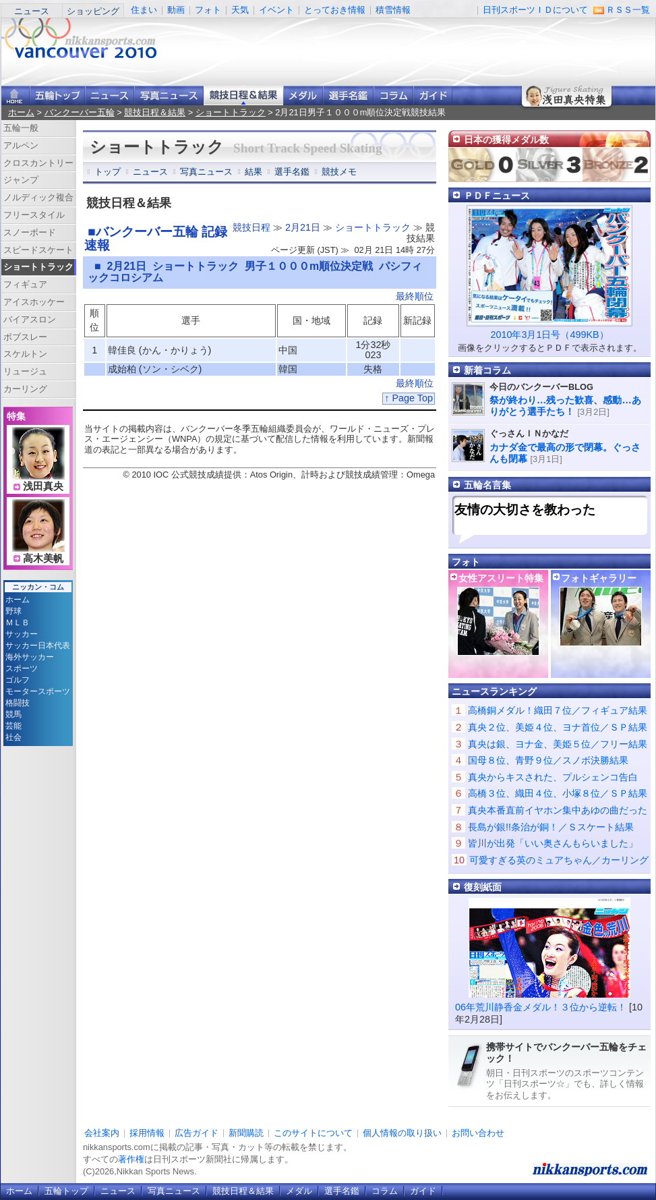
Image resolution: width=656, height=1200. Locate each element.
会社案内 (101, 1133)
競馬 (13, 714)
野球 (13, 611)
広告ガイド (196, 1133)
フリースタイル (34, 215)
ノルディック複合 (38, 197)
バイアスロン (29, 319)
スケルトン (25, 354)
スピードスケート (38, 250)
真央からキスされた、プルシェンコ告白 (553, 777)
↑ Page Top (408, 398)
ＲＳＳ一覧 (628, 10)
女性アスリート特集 (500, 578)
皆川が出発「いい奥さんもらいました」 (553, 843)
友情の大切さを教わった (524, 510)
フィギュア (25, 284)
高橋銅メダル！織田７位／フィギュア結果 (557, 710)
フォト (208, 10)
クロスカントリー (38, 163)
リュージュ (25, 371)
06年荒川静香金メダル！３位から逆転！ (540, 1007)
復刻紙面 (483, 887)
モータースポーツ (37, 691)
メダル (303, 95)
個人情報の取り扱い (402, 1133)
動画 (176, 10)
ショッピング (93, 11)
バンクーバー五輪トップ (57, 95)
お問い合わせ (478, 1133)
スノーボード (29, 232)
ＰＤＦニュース (497, 195)
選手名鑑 (348, 95)
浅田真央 (43, 486)
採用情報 (147, 1133)
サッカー (21, 634)
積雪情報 (393, 10)
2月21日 (302, 227)
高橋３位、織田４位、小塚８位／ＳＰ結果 (557, 793)
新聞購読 (246, 1133)
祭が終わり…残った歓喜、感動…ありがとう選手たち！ (565, 406)
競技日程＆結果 (243, 95)
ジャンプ (20, 180)
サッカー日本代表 (37, 645)
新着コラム (487, 370)
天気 (240, 10)
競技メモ (339, 172)
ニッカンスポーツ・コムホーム (15, 95)
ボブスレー (25, 337)
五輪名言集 (487, 485)
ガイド (432, 95)
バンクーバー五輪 (79, 112)
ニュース (31, 11)
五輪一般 (20, 128)
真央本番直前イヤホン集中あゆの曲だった (557, 810)
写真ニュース (169, 95)
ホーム (21, 112)
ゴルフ (17, 680)
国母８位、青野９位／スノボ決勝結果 (548, 760)
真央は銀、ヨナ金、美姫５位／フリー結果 (557, 744)
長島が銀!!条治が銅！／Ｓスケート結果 (551, 827)
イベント (276, 10)
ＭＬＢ (17, 622)
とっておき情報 (334, 10)
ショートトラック (231, 112)
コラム (393, 95)
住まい (144, 10)
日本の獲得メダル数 (506, 139)
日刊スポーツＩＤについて (535, 10)
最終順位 (415, 296)
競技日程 (251, 227)
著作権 (131, 1159)
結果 (253, 172)
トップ (107, 172)
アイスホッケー (34, 302)
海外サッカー (29, 657)
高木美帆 (43, 558)
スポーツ (21, 668)
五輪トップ (66, 1191)
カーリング (25, 389)
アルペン (20, 145)
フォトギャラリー (598, 578)
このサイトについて (313, 1133)
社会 (13, 737)
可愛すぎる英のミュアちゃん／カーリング (559, 860)
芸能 (13, 726)
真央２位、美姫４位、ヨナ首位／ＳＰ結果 (557, 727)
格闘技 (17, 703)
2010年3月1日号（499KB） (549, 334)
